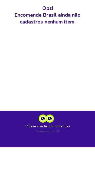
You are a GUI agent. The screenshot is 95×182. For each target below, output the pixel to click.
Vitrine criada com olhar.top (47, 126)
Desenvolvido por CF (47, 131)
